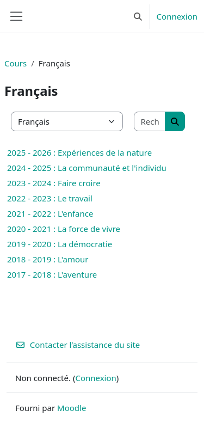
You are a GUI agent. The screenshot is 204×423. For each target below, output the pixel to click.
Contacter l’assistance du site (77, 344)
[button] (137, 16)
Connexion (177, 16)
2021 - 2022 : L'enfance (50, 213)
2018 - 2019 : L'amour (48, 259)
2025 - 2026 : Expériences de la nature (79, 152)
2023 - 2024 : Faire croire (54, 182)
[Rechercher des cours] (150, 122)
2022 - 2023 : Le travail (49, 198)
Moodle (71, 407)
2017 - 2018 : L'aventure (52, 274)
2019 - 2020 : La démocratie (59, 243)
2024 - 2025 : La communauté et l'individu (86, 167)
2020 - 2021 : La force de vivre (63, 228)
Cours (15, 63)
